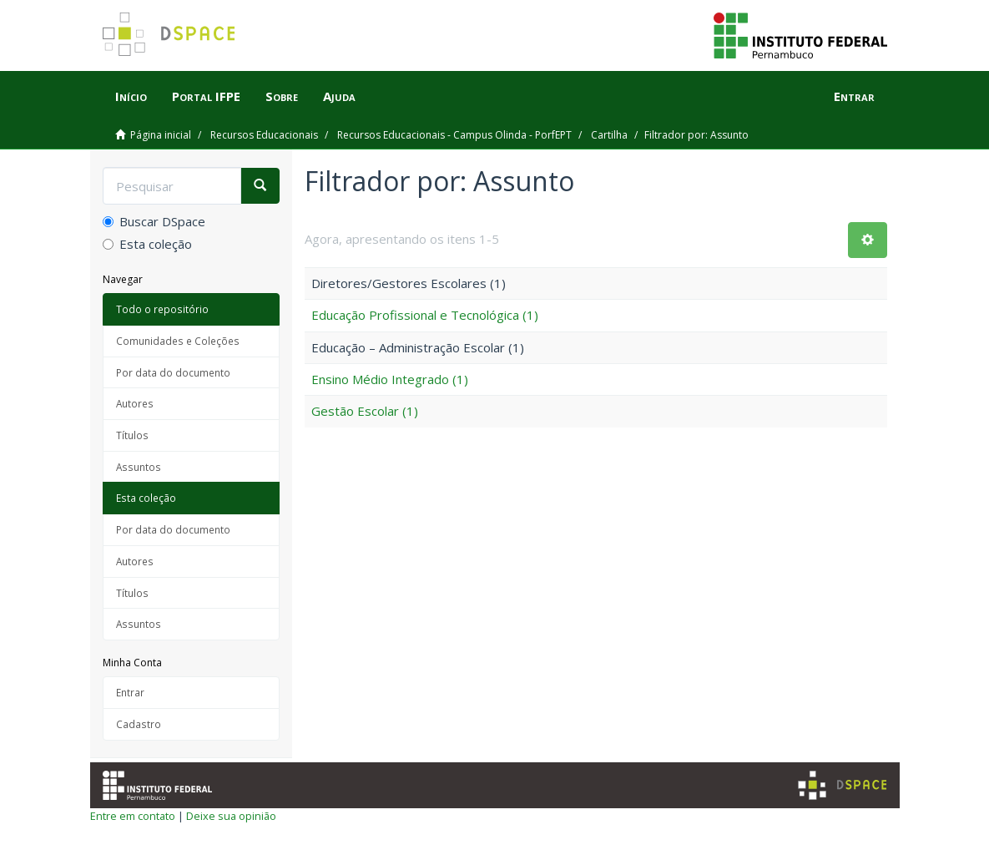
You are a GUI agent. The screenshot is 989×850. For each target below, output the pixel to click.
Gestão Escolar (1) (364, 410)
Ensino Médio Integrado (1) (389, 379)
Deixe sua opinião (231, 815)
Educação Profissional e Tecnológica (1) (424, 314)
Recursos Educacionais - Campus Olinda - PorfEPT (454, 135)
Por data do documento (173, 372)
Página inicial (160, 135)
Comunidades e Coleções (178, 340)
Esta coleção (147, 243)
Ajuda (339, 96)
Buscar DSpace (154, 221)
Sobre (281, 96)
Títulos (132, 435)
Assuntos (138, 466)
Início (131, 96)
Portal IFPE (206, 96)
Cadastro (138, 724)
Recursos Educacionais (264, 135)
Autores (135, 403)
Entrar (130, 692)
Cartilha (609, 135)
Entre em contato (132, 815)
